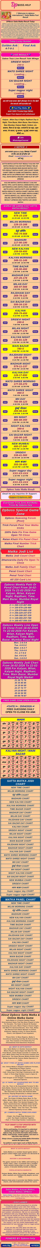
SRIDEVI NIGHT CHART (21, 830)
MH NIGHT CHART (20, 869)
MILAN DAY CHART (20, 816)
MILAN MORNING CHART (20, 791)
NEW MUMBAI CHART (20, 880)
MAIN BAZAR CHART (20, 841)
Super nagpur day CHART (20, 891)
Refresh (20, 68)
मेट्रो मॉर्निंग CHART (20, 795)
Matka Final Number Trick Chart (20, 545)
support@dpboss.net (23, 156)
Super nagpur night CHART (20, 895)
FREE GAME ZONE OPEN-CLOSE (20, 700)
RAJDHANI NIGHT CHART (20, 844)
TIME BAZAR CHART (20, 809)
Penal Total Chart (20, 575)
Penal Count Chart (20, 571)
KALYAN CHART (20, 827)
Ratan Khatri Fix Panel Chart (20, 539)
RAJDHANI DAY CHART (20, 820)
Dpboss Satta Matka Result (20, 489)
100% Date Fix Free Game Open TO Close (20, 533)
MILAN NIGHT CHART (20, 834)
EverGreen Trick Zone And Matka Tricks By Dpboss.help (20, 504)
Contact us (24, 1244)
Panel (35, 216)
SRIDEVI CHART (20, 884)
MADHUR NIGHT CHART (20, 848)
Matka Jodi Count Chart (20, 555)
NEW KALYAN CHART (20, 802)
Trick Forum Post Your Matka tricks (20, 526)
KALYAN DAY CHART (20, 851)
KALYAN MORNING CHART (20, 805)
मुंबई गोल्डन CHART (20, 866)
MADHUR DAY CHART (20, 813)
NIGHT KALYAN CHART (20, 873)
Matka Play (6, 1245)
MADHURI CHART (20, 798)
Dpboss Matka (7, 1195)
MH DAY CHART (20, 862)
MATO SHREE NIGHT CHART (20, 859)
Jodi (5, 216)
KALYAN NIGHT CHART (20, 837)
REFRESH (35, 1245)
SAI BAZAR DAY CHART (20, 823)
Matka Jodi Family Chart (20, 567)
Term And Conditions (23, 1245)
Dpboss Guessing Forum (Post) (20, 519)
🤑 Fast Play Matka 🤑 (20, 108)
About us (16, 1244)
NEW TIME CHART (20, 787)
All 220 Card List (20, 579)
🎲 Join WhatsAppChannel (20, 139)
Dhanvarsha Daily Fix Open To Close (20, 561)
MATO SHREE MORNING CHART (20, 855)
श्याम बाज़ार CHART (20, 887)
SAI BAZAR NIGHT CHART (20, 877)
